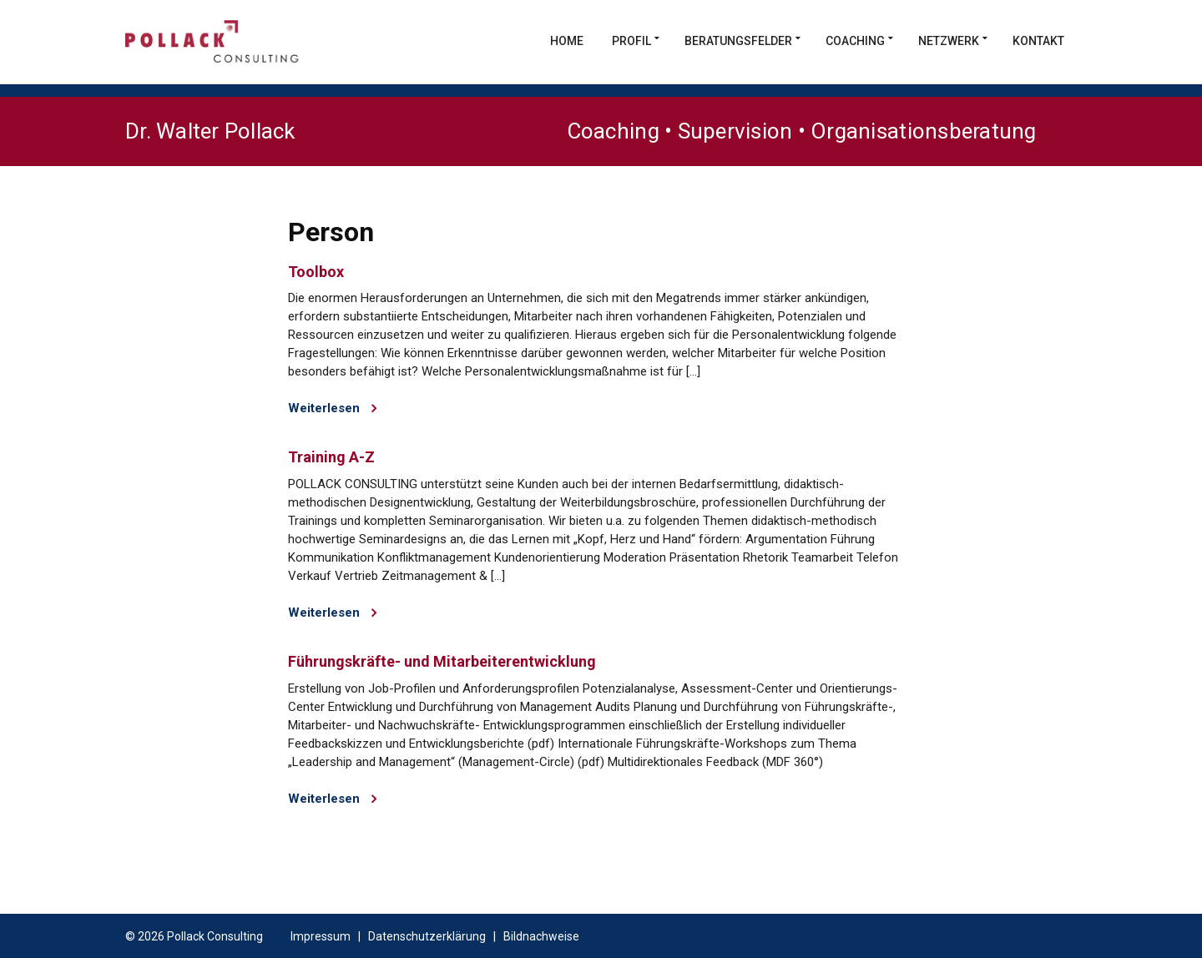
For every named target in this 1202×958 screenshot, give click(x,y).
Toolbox (316, 271)
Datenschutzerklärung (427, 936)
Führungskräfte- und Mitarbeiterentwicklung (442, 661)
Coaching (855, 41)
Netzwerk (948, 41)
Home (566, 41)
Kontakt (1038, 41)
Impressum (320, 936)
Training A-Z (331, 457)
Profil (631, 41)
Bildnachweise (541, 936)
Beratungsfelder (738, 41)
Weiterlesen (332, 408)
